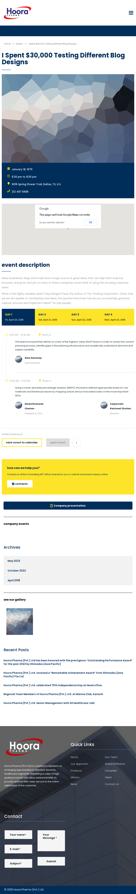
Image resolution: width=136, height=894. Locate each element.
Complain (111, 770)
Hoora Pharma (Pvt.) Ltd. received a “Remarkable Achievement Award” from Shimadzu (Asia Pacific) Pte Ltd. (63, 674)
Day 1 (18, 317)
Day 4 (118, 317)
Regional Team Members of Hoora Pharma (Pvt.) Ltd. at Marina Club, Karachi (53, 694)
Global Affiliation (115, 763)
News (74, 784)
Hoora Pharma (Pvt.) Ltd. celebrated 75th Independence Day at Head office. (53, 685)
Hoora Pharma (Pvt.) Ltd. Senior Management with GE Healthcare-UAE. (49, 703)
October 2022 (17, 570)
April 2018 (14, 580)
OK (90, 222)
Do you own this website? (51, 222)
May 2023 (14, 561)
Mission (75, 777)
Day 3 (85, 317)
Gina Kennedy (33, 358)
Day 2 (51, 317)
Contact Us (112, 784)
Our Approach (79, 763)
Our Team (111, 757)
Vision (108, 777)
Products (76, 770)
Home (7, 43)
